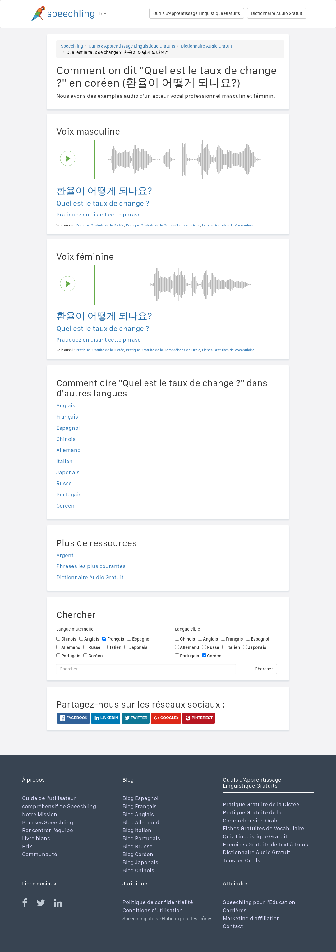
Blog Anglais (138, 814)
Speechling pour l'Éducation (259, 902)
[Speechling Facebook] (28, 904)
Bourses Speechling (47, 822)
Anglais (65, 405)
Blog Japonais (140, 862)
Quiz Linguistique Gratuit (255, 836)
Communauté (39, 854)
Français (67, 416)
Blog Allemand (140, 822)
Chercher (264, 668)
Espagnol (68, 427)
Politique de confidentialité (157, 902)
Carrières (234, 910)
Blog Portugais (141, 838)
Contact (233, 926)
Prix (27, 846)
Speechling (72, 46)
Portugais (68, 494)
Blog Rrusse (137, 846)
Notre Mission (39, 814)
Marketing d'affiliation (251, 918)
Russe (64, 483)
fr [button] (102, 13)
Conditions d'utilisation (152, 910)
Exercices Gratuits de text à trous (265, 844)
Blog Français (139, 806)
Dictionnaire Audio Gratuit (276, 13)
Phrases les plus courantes (91, 566)
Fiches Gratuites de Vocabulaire (263, 828)
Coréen (65, 505)
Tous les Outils (241, 860)
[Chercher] (146, 669)
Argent (65, 555)
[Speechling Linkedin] (62, 904)
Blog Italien (136, 830)
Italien (64, 461)
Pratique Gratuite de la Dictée (261, 804)
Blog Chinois (138, 870)
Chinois (66, 439)
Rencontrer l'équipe (47, 830)
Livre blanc (36, 838)
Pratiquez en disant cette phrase (98, 214)
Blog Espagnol (140, 798)
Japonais (68, 472)
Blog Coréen (137, 854)
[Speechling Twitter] (44, 904)
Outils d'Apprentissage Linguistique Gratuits (196, 13)
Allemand (68, 450)
